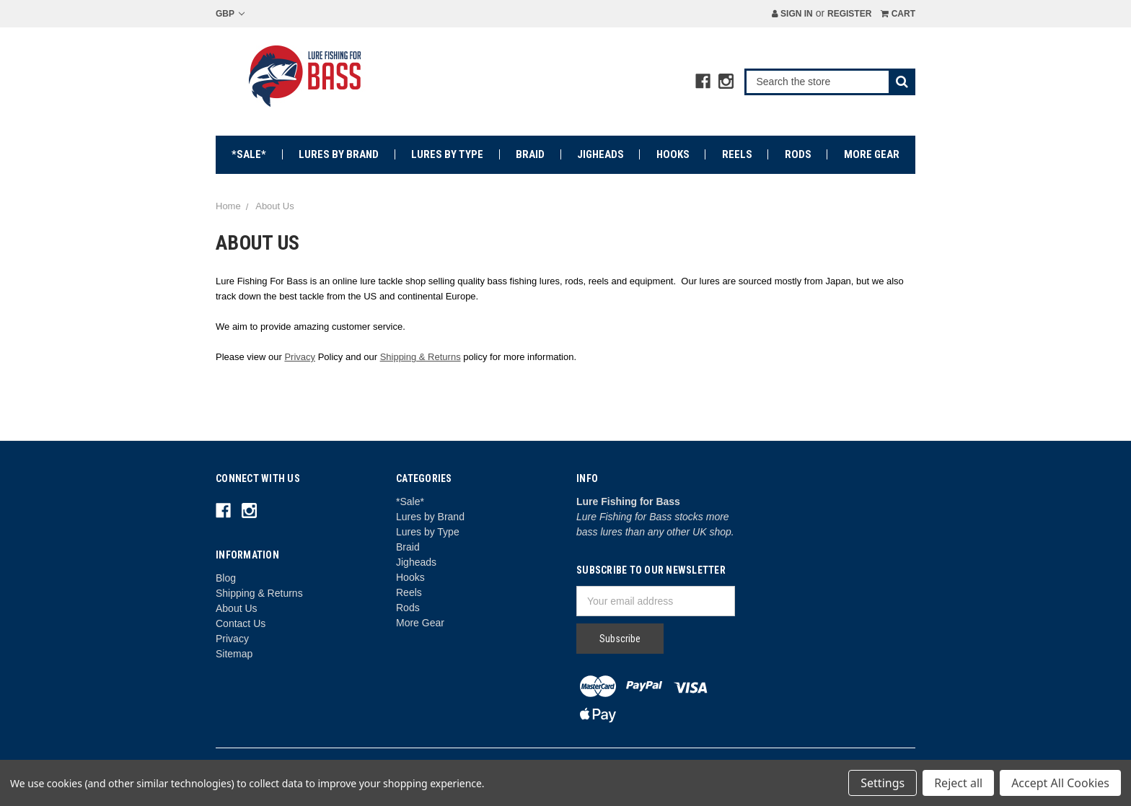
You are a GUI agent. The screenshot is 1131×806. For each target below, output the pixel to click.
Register (849, 14)
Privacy (299, 356)
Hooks (673, 154)
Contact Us (240, 623)
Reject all (958, 783)
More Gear (871, 154)
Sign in (792, 14)
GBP (230, 14)
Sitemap (234, 654)
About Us (237, 608)
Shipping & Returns (420, 356)
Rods (798, 154)
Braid (530, 154)
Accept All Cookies (1060, 783)
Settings (883, 783)
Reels (737, 154)
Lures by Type (447, 154)
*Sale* (249, 154)
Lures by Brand (339, 154)
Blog (226, 578)
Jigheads (600, 154)
